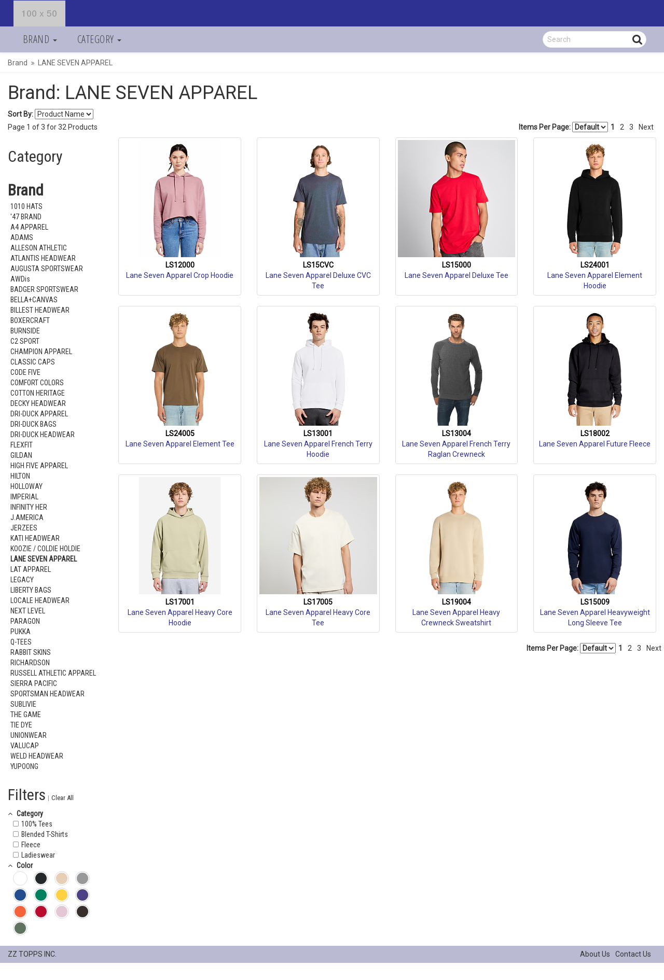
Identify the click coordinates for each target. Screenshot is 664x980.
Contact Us (633, 954)
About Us (595, 954)
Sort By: (20, 114)
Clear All (62, 798)
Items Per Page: (563, 127)
